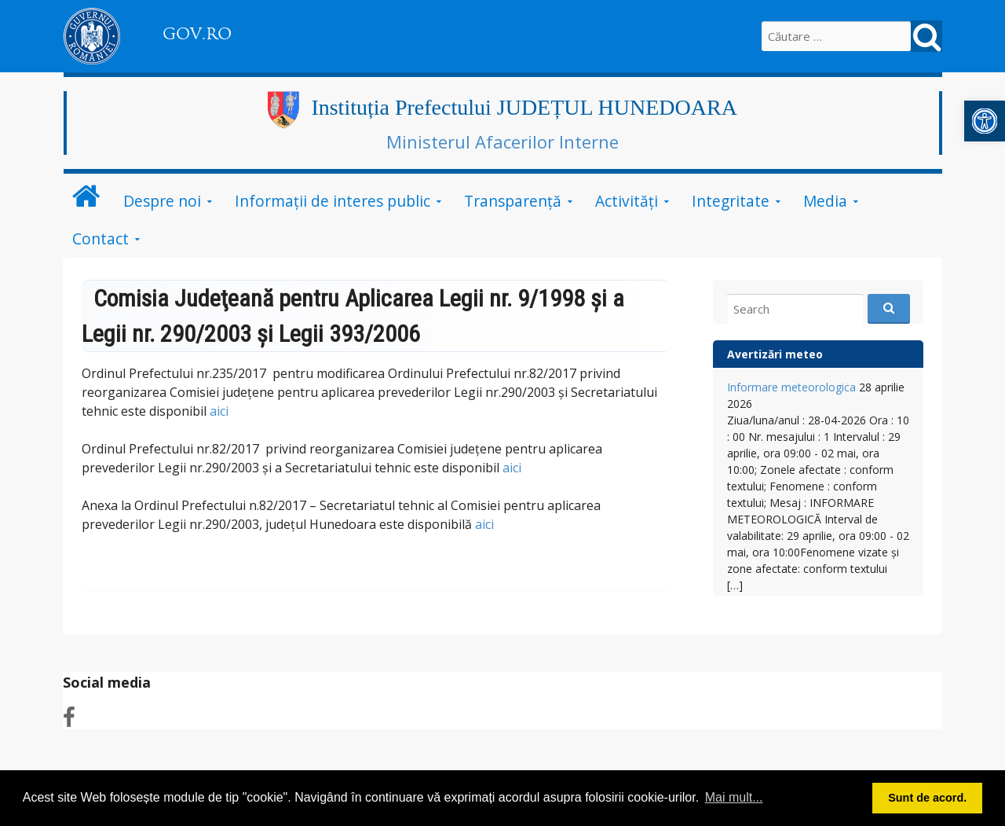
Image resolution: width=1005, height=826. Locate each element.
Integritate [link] (730, 200)
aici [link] (219, 411)
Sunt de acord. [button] (927, 797)
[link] (984, 121)
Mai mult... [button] (734, 797)
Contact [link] (100, 238)
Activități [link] (626, 200)
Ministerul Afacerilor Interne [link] (502, 141)
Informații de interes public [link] (332, 200)
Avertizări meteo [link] (775, 354)
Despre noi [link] (162, 200)
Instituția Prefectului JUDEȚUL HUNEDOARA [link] (524, 107)
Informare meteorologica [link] (791, 387)
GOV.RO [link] (197, 34)
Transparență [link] (512, 200)
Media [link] (825, 200)
